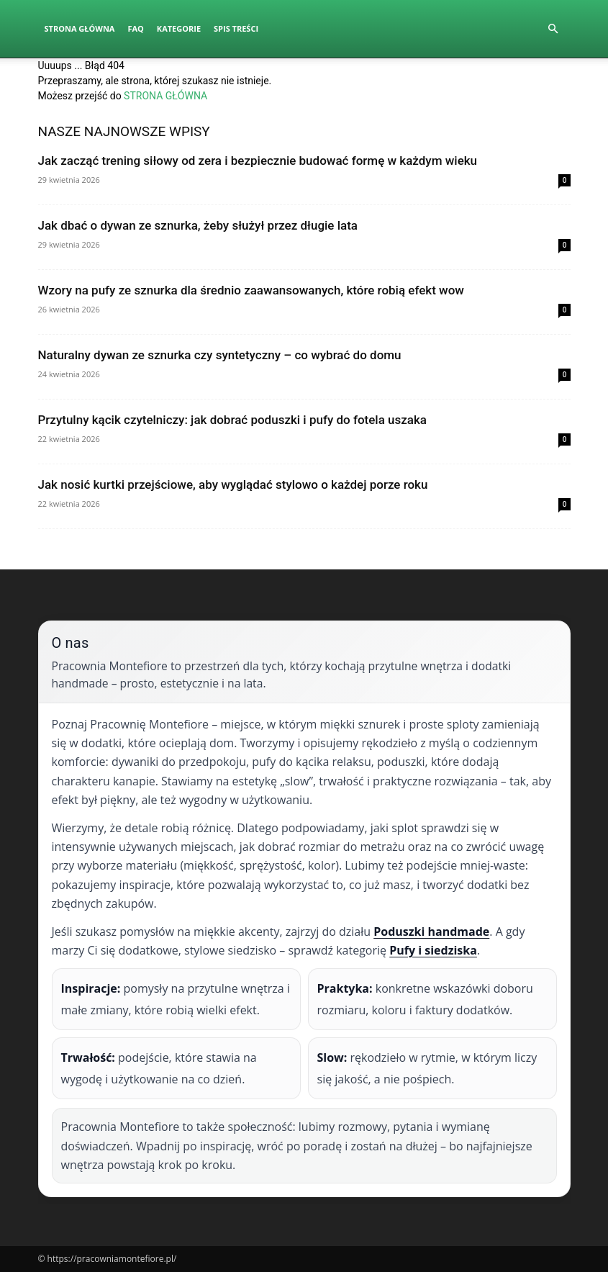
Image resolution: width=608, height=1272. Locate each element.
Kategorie (179, 28)
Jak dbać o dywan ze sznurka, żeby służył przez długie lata (198, 225)
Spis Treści (236, 28)
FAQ (135, 28)
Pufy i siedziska (433, 950)
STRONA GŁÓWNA (165, 96)
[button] (553, 29)
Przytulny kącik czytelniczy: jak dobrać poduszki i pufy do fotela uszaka (232, 419)
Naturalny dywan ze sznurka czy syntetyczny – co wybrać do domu (219, 355)
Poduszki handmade (431, 931)
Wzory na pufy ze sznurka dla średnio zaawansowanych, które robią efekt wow (251, 290)
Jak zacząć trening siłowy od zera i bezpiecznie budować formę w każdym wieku (258, 160)
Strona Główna (80, 28)
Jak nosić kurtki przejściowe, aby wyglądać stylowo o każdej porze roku (233, 484)
